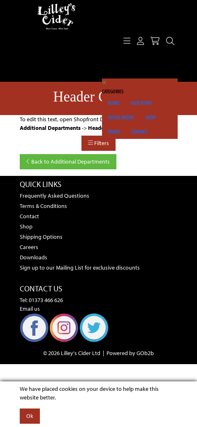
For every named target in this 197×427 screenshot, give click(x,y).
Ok (29, 416)
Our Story (141, 102)
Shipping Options (41, 236)
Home (113, 102)
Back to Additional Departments (68, 161)
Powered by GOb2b (130, 353)
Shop (150, 117)
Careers (29, 247)
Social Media (121, 117)
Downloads (33, 257)
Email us (30, 308)
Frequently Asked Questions (54, 195)
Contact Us (41, 288)
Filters (98, 143)
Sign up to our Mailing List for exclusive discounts (80, 267)
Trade (114, 131)
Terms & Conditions (43, 206)
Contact (139, 131)
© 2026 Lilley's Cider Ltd (71, 353)
